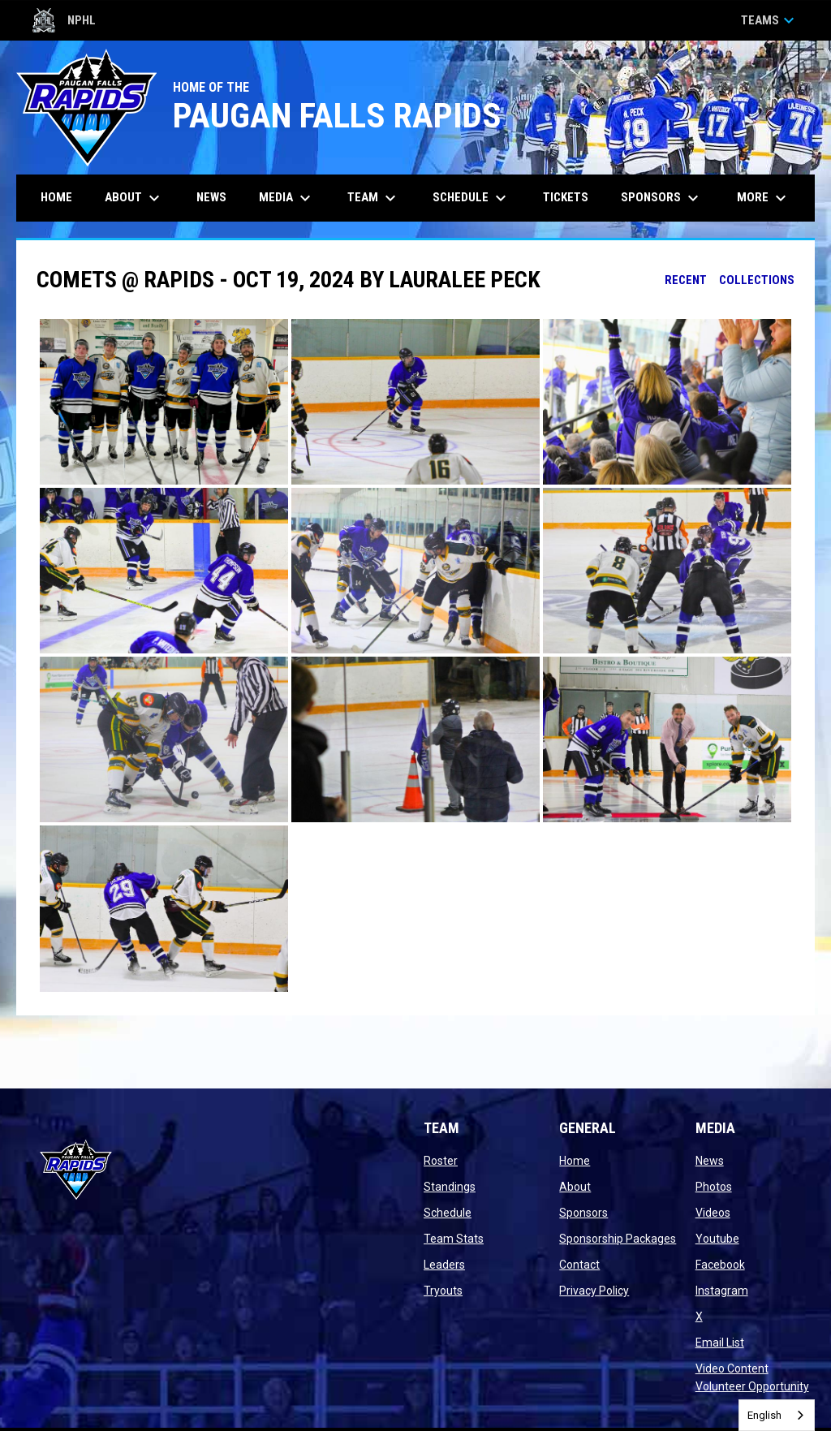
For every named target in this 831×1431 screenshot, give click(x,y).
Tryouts (443, 1290)
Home (574, 1160)
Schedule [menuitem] (471, 198)
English (764, 1415)
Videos (712, 1212)
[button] (164, 402)
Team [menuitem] (373, 198)
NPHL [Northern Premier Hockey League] (64, 20)
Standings (450, 1186)
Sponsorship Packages (617, 1238)
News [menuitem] (211, 197)
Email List (719, 1342)
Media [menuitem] (287, 198)
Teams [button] (770, 20)
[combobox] (776, 1415)
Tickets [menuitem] (572, 197)
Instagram (721, 1290)
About (575, 1186)
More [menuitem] (763, 198)
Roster (441, 1160)
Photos (713, 1186)
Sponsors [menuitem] (662, 198)
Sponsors (583, 1212)
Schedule (447, 1212)
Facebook (720, 1264)
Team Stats (454, 1238)
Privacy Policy (594, 1290)
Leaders (444, 1264)
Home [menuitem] (56, 197)
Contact (579, 1264)
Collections (756, 280)
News (709, 1160)
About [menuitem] (134, 198)
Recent (686, 280)
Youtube (717, 1238)
